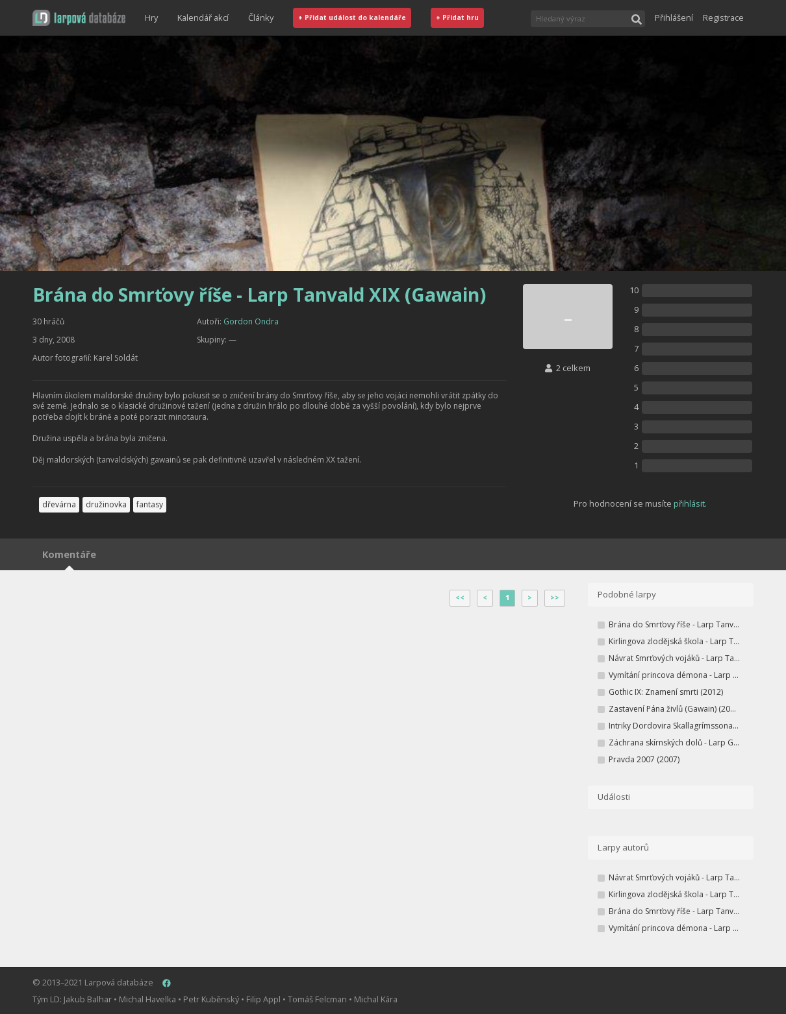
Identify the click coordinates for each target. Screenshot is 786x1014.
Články (260, 17)
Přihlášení (674, 17)
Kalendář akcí (203, 17)
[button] (78, 18)
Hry (151, 17)
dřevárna (59, 504)
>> (554, 597)
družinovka (106, 504)
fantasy (149, 504)
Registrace (723, 17)
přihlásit (689, 503)
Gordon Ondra (251, 321)
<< (459, 597)
